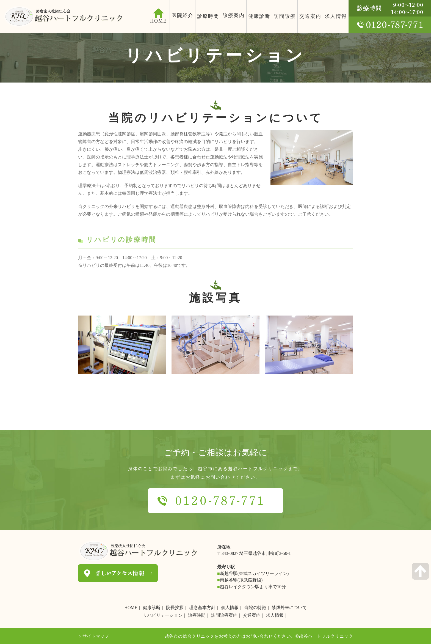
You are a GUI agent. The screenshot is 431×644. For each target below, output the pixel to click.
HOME (130, 607)
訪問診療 (285, 16)
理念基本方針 (202, 607)
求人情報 (336, 16)
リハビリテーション (163, 615)
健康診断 (259, 16)
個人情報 (230, 607)
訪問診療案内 (224, 615)
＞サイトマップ (93, 636)
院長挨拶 (175, 607)
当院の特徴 (255, 607)
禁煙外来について (289, 607)
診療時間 (208, 16)
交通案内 (310, 16)
